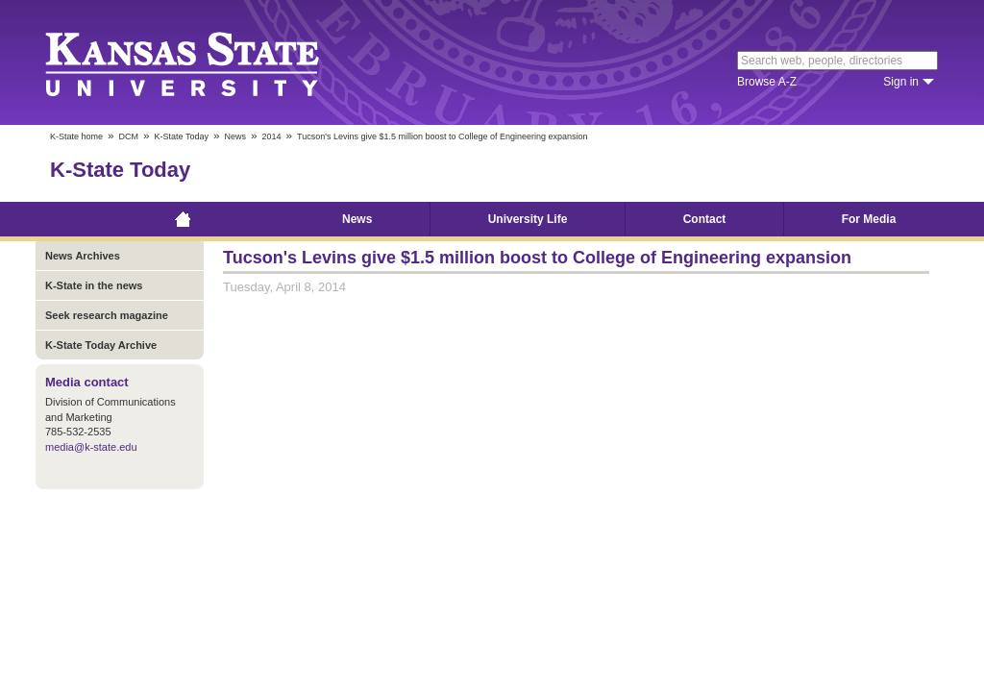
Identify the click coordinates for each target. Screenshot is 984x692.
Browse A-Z (767, 81)
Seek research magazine (106, 315)
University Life (528, 219)
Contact (704, 219)
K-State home (76, 136)
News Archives (82, 255)
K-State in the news (93, 285)
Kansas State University (206, 62)
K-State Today (182, 136)
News (235, 136)
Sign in (901, 81)
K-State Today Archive (101, 345)
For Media (869, 219)
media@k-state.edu (91, 447)
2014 (271, 136)
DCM (129, 136)
